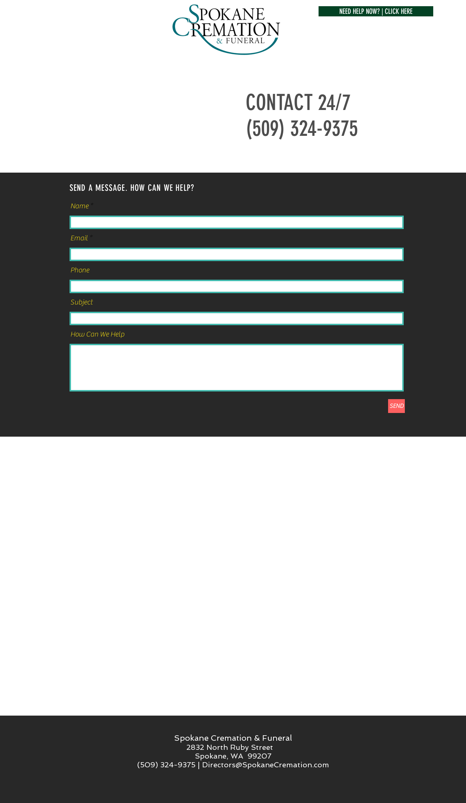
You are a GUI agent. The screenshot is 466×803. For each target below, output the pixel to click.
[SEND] (396, 406)
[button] (376, 11)
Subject (81, 302)
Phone (79, 270)
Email (79, 238)
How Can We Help (97, 334)
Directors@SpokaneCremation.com (265, 764)
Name (79, 206)
